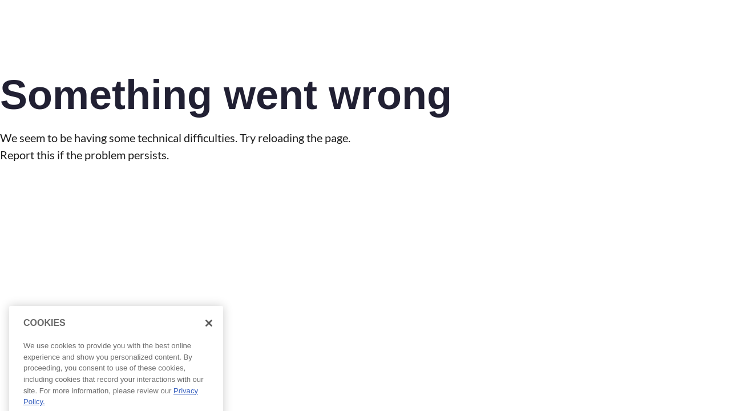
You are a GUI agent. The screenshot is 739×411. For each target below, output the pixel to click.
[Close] (208, 331)
